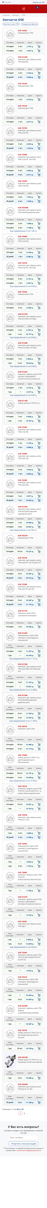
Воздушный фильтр (29, 24)
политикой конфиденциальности (29, 1150)
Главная (5, 15)
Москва (8, 2)
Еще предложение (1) (23, 231)
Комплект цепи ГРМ (11, 24)
